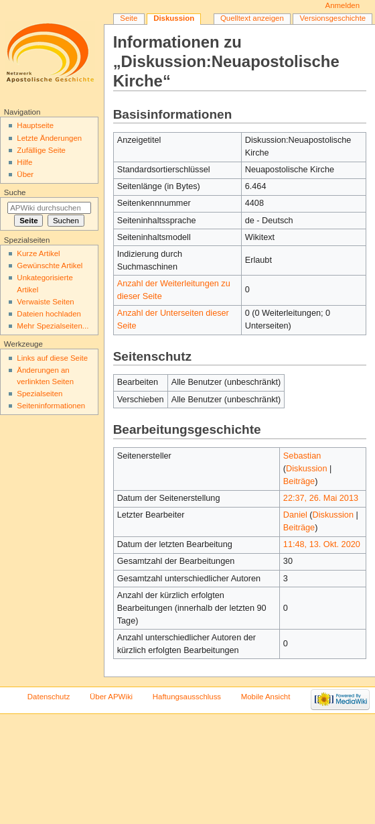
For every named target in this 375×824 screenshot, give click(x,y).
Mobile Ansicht (266, 697)
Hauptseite (35, 125)
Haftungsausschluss (187, 697)
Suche (15, 192)
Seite (128, 18)
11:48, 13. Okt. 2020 (321, 544)
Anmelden (342, 5)
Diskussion (306, 468)
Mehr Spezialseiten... (52, 326)
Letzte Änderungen (49, 138)
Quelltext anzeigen (252, 18)
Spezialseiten (39, 394)
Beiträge (299, 481)
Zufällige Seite (41, 150)
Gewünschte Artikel (49, 265)
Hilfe (24, 162)
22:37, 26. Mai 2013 (320, 498)
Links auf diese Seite (52, 358)
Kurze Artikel (38, 253)
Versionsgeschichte (333, 18)
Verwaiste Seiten (45, 302)
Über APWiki (111, 697)
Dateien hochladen (49, 314)
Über (25, 174)
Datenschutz (48, 697)
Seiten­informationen (51, 406)
